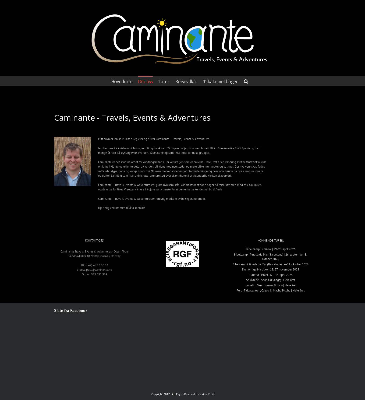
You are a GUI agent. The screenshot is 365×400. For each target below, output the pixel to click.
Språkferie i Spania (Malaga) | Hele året (270, 280)
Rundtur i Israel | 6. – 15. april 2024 (271, 275)
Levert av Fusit (205, 394)
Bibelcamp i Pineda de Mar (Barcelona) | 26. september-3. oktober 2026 (270, 257)
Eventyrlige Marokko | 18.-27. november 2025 (270, 269)
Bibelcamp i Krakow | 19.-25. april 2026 (270, 249)
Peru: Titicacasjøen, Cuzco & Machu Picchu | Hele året (271, 290)
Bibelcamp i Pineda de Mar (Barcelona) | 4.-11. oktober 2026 (270, 264)
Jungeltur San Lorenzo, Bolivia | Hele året (271, 285)
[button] (246, 81)
